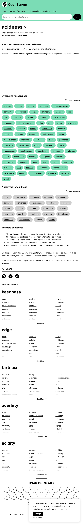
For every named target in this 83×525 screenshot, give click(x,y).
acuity (58, 305)
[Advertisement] (41, 76)
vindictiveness (37, 173)
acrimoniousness (60, 106)
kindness (65, 203)
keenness (33, 134)
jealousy (20, 134)
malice (61, 134)
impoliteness (47, 128)
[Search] (77, 17)
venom (22, 173)
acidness (5, 302)
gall (49, 123)
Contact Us (25, 514)
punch (36, 145)
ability (4, 337)
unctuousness (24, 219)
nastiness (39, 140)
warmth (52, 219)
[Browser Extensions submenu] (19, 11)
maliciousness (10, 140)
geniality (7, 203)
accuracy (6, 299)
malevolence (48, 134)
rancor (61, 145)
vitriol (6, 179)
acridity (31, 106)
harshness (8, 128)
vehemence (9, 173)
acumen (5, 309)
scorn (6, 156)
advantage (6, 347)
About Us (14, 514)
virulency (65, 173)
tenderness (8, 219)
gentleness (21, 203)
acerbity (7, 106)
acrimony (8, 112)
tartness (29, 168)
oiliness (20, 208)
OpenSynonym (19, 4)
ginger (59, 123)
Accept (38, 514)
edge (40, 123)
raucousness (9, 151)
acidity (19, 106)
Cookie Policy (37, 518)
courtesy (48, 197)
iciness (33, 128)
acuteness (21, 112)
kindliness (52, 203)
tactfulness (63, 214)
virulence (52, 173)
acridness (44, 106)
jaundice (7, 134)
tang (19, 168)
